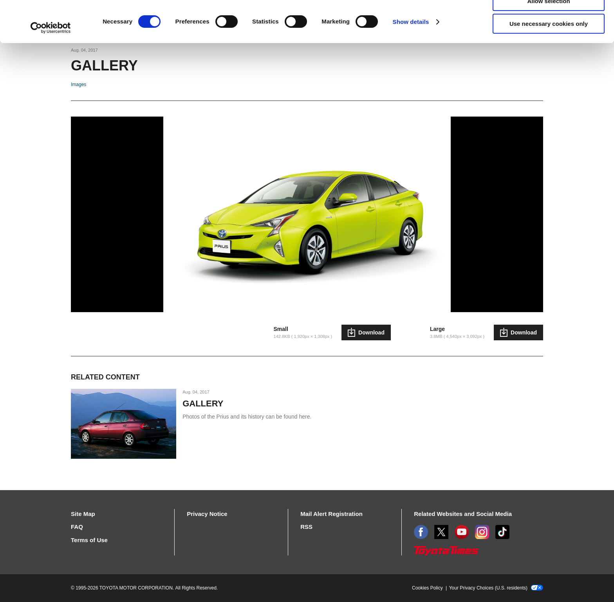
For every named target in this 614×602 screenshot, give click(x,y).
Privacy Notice (207, 513)
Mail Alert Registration (331, 513)
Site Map (83, 513)
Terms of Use (89, 540)
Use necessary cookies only (548, 65)
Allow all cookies (548, 19)
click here (335, 37)
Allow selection (548, 42)
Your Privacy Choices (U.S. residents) (496, 588)
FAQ (77, 526)
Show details (411, 63)
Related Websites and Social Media (463, 513)
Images (78, 84)
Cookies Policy (427, 588)
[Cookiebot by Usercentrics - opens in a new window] (50, 69)
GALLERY (202, 403)
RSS (306, 526)
